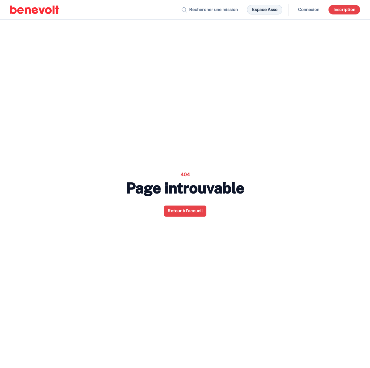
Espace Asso (264, 9)
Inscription (344, 9)
